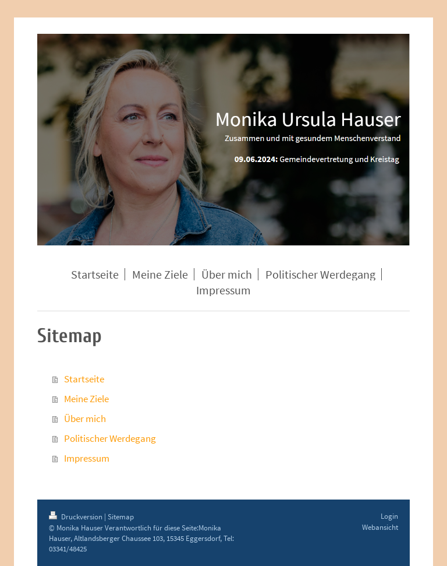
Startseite (84, 378)
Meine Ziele (86, 398)
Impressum (86, 458)
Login (389, 516)
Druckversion (76, 517)
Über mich (85, 418)
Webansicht (380, 527)
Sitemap (121, 517)
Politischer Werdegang (110, 438)
